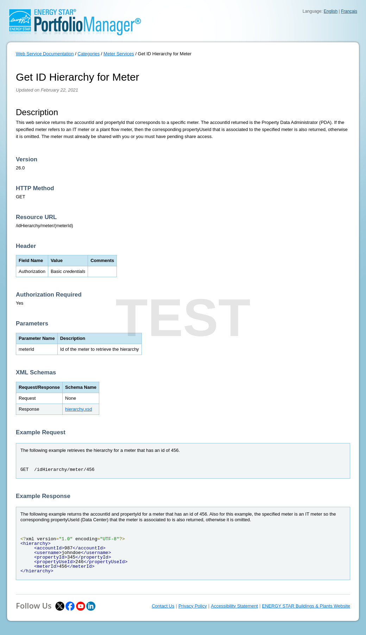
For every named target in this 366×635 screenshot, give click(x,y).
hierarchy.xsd (78, 409)
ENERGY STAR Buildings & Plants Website (306, 606)
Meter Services (118, 53)
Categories (88, 53)
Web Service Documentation (45, 53)
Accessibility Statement (234, 606)
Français (349, 11)
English (330, 11)
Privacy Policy (192, 606)
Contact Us (163, 606)
